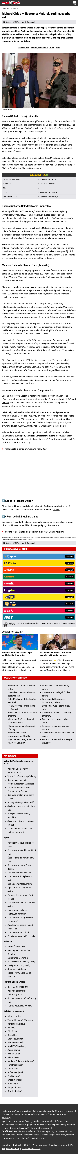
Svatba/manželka (39, 47)
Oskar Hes (12, 1035)
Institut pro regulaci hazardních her (56, 1131)
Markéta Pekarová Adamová (20, 1061)
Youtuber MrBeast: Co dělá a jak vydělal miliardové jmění (17, 653)
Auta (58, 47)
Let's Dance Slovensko (17, 958)
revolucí (5, 402)
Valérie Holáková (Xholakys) (20, 1020)
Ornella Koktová (14, 1091)
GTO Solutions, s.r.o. (31, 1148)
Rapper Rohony (14, 1087)
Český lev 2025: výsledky (19, 965)
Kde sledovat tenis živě (18, 932)
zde (57, 525)
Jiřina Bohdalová (15, 1042)
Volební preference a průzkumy (21, 776)
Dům (51, 47)
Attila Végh (12, 1083)
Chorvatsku (8, 215)
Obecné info (23, 47)
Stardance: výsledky (16, 969)
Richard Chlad (13, 1053)
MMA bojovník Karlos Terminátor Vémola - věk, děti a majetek (55, 653)
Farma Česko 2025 (16, 946)
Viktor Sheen (13, 1057)
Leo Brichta (12, 1068)
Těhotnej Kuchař (15, 1065)
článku (56, 509)
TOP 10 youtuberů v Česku (19, 1005)
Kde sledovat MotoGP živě (19, 884)
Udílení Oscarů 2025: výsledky (21, 961)
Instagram (47, 340)
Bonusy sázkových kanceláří (20, 802)
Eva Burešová (13, 1076)
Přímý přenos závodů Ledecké (21, 936)
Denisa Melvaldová (16, 1024)
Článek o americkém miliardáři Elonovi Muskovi (41, 532)
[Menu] (74, 3)
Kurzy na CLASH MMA (17, 987)
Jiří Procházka (14, 1016)
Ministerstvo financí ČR (28, 1131)
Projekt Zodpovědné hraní (53, 1134)
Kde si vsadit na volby (17, 780)
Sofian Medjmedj (15, 1072)
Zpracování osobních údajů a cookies (50, 1145)
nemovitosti (21, 317)
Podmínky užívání (21, 1145)
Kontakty (6, 1145)
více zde (30, 539)
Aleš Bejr (11, 1027)
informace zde (62, 1121)
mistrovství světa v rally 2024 (33, 449)
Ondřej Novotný (14, 1080)
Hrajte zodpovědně (6, 537)
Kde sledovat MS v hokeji (19, 872)
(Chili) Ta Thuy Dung (16, 1046)
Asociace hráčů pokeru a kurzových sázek (21, 1134)
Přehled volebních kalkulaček (20, 784)
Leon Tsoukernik (15, 1039)
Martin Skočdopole (28, 22)
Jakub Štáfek (13, 1050)
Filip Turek (12, 1031)
